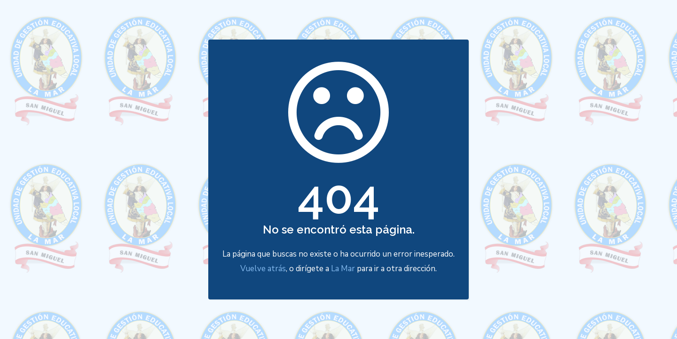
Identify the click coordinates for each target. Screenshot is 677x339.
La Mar (343, 268)
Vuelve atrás (263, 268)
